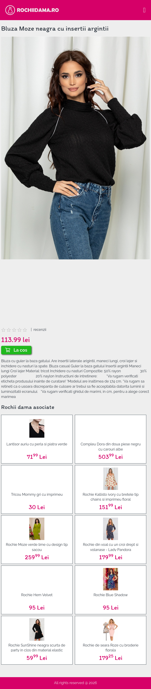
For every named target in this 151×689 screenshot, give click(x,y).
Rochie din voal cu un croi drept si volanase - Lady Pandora (110, 546)
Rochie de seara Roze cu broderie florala (110, 647)
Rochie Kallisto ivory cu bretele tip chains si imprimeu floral (111, 496)
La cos (16, 350)
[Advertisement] (75, 296)
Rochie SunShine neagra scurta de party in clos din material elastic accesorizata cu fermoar (37, 647)
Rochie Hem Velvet (36, 595)
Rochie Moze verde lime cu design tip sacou (37, 546)
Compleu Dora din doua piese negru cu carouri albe (111, 446)
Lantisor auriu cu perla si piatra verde (36, 444)
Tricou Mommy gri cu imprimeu (37, 494)
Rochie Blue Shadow (110, 595)
